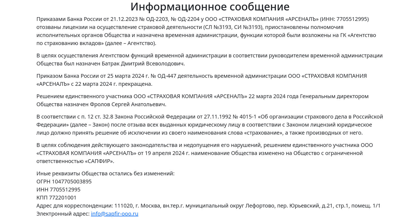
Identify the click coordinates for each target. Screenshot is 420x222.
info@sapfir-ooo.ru (114, 213)
